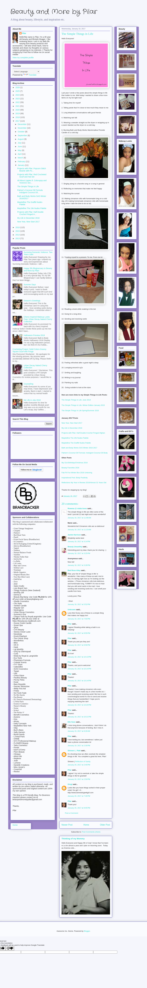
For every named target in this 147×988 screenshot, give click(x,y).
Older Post (105, 825)
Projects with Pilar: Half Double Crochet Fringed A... (30, 213)
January (21, 165)
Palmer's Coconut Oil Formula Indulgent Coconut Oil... (30, 191)
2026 (18, 87)
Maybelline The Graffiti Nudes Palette (76, 443)
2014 (18, 235)
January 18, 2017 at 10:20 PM (79, 705)
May (20, 150)
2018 (18, 117)
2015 (18, 231)
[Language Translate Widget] (26, 71)
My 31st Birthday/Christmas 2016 (75, 463)
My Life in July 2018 (32, 400)
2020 (18, 110)
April (20, 154)
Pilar (69, 624)
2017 (18, 121)
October (21, 132)
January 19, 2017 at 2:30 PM (79, 746)
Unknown (72, 610)
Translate (29, 75)
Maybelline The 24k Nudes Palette (75, 438)
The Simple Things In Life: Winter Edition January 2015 (83, 405)
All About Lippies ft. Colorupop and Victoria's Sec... (32, 181)
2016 (18, 227)
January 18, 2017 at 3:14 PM (79, 541)
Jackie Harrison (74, 535)
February (22, 161)
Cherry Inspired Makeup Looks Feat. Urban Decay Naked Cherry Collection (38, 319)
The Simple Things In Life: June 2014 (76, 400)
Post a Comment (71, 813)
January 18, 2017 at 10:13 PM (79, 657)
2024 (18, 95)
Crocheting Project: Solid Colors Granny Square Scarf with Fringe (29, 350)
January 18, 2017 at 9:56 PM (79, 645)
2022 (18, 102)
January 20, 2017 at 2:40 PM (79, 765)
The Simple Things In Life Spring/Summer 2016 (80, 410)
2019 (18, 113)
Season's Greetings (32, 301)
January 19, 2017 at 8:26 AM (79, 731)
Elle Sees (71, 722)
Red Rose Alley (74, 570)
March (21, 158)
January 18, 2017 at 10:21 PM (79, 717)
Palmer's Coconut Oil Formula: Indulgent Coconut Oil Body (85, 453)
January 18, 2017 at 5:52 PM (79, 604)
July (20, 143)
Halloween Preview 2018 (34, 335)
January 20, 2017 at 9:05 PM (79, 808)
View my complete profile (23, 57)
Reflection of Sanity (82, 761)
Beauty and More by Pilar (53, 12)
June (20, 146)
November (22, 128)
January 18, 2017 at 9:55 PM (79, 633)
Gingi (70, 784)
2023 (18, 99)
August (21, 139)
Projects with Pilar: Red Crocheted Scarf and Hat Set (31, 175)
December (22, 124)
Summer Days (30, 284)
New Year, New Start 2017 (72, 423)
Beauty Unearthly (75, 547)
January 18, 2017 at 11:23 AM (79, 530)
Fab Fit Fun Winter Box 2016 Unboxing (77, 473)
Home (86, 825)
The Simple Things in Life (28, 186)
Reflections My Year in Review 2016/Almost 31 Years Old (84, 483)
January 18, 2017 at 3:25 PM (79, 553)
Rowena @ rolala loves (77, 508)
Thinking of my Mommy (73, 838)
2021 (18, 106)
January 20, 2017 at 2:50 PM (79, 779)
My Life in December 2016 (72, 428)
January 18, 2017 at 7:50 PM (79, 619)
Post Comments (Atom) (91, 832)
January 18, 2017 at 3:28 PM (79, 565)
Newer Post (67, 825)
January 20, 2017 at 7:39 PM (79, 796)
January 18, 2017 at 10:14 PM (79, 669)
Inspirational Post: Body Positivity (75, 478)
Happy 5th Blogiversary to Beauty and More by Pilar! (38, 269)
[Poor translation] (10, 948)
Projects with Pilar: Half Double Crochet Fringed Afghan (83, 433)
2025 (18, 91)
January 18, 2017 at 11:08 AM (79, 518)
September (22, 135)
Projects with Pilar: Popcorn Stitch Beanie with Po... (31, 169)
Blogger (87, 931)
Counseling (28, 384)
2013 (18, 238)
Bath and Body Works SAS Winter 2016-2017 (79, 448)
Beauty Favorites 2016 (70, 468)
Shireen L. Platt (74, 751)
